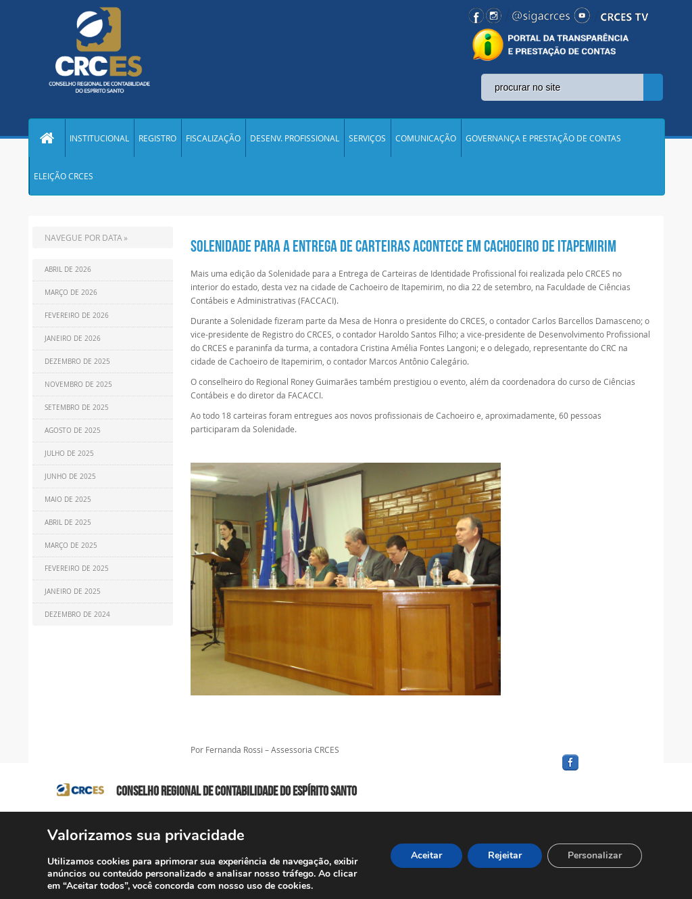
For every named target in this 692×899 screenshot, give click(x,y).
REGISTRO (157, 138)
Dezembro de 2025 (77, 361)
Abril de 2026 (68, 269)
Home (46, 138)
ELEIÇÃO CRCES (63, 175)
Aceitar (426, 855)
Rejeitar (505, 855)
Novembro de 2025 (78, 384)
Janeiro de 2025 (73, 591)
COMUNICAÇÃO (425, 138)
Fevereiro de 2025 (77, 568)
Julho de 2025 (69, 453)
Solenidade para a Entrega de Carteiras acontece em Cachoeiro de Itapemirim (403, 246)
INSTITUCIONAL (99, 138)
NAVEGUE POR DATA (83, 237)
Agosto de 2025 (73, 430)
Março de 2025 (71, 545)
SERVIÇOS (367, 138)
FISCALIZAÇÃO (213, 138)
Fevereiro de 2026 (77, 315)
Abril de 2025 (68, 522)
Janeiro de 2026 (73, 338)
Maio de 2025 (68, 499)
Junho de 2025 (70, 476)
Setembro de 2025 (77, 407)
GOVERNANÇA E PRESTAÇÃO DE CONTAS (543, 138)
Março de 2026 (71, 292)
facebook (602, 770)
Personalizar (595, 855)
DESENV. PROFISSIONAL (294, 138)
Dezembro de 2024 (77, 614)
